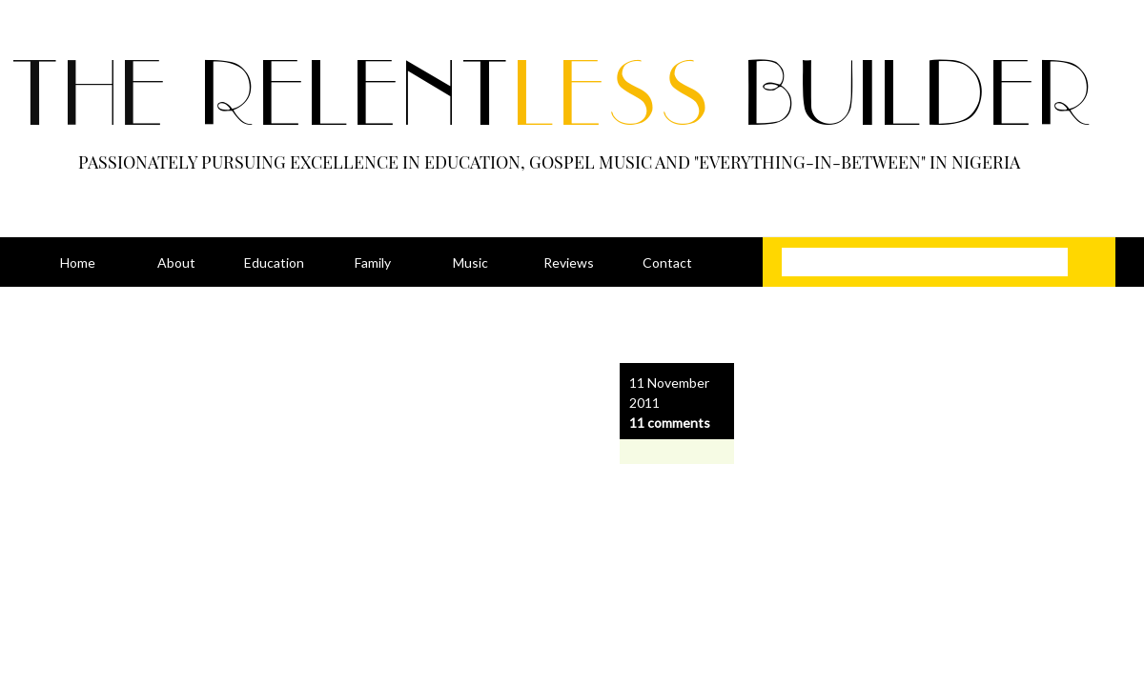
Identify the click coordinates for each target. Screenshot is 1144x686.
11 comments (669, 422)
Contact (667, 262)
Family (373, 262)
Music (470, 262)
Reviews (568, 262)
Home (77, 262)
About (176, 262)
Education (274, 262)
